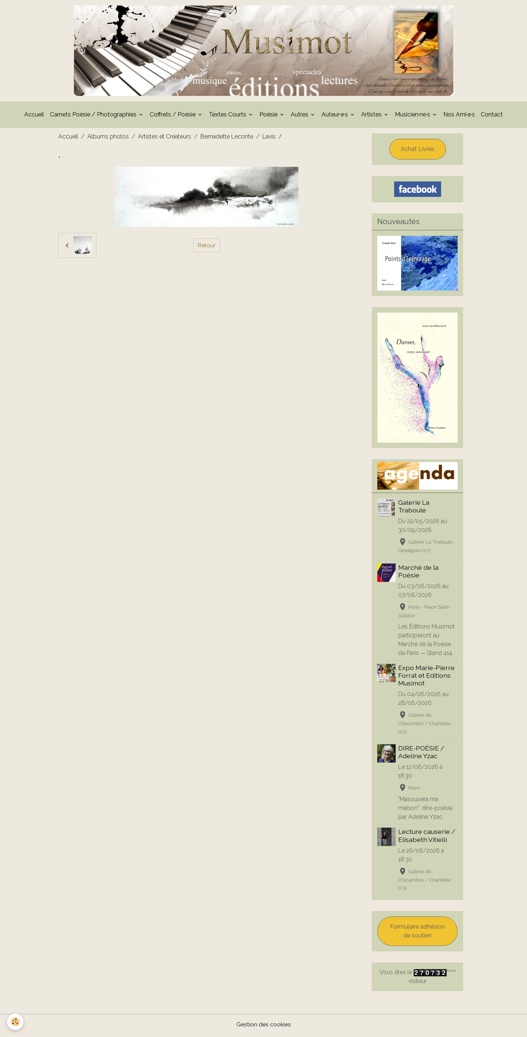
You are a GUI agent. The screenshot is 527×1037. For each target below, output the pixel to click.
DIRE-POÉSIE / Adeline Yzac (422, 754)
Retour (206, 247)
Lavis (269, 138)
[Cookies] (15, 1021)
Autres (300, 116)
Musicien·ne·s (413, 116)
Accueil (34, 116)
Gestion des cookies (263, 1026)
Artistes (372, 116)
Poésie (269, 116)
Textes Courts (228, 116)
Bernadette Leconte (226, 138)
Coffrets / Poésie (173, 116)
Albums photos (108, 138)
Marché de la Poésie (419, 573)
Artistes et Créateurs (164, 138)
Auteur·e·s (335, 116)
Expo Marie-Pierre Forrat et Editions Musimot (427, 677)
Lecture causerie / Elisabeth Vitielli (427, 838)
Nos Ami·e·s (459, 116)
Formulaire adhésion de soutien (417, 933)
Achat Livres (418, 151)
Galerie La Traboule (414, 508)
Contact (492, 116)
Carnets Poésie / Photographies (94, 116)
